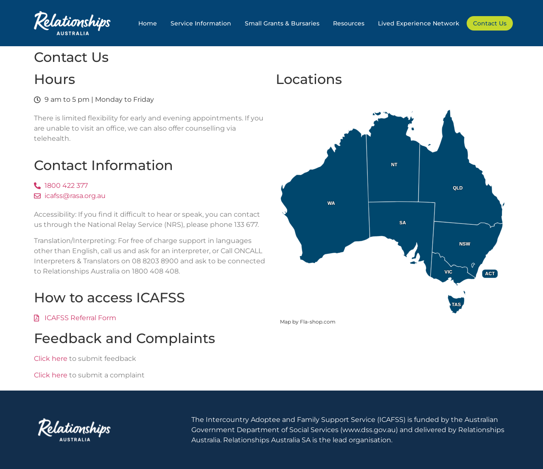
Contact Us (490, 23)
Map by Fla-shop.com (308, 321)
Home (147, 23)
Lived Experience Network (418, 23)
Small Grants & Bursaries (282, 23)
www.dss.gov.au (369, 430)
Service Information (201, 23)
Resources (348, 23)
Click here (50, 359)
